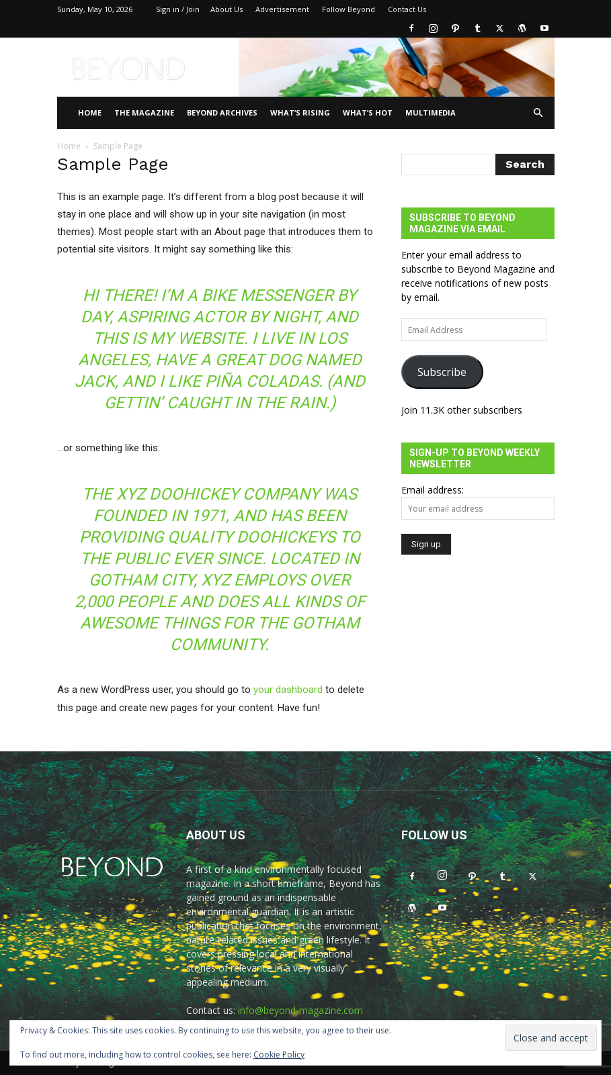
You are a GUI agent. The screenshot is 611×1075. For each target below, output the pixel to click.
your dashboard (288, 690)
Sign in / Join (178, 9)
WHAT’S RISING (300, 112)
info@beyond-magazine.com (300, 1010)
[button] (538, 113)
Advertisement (282, 9)
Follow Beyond (348, 9)
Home (89, 112)
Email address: (432, 489)
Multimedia (430, 112)
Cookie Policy (278, 1054)
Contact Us (407, 9)
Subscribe (441, 372)
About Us (226, 9)
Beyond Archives (222, 112)
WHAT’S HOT (368, 112)
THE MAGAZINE (144, 112)
